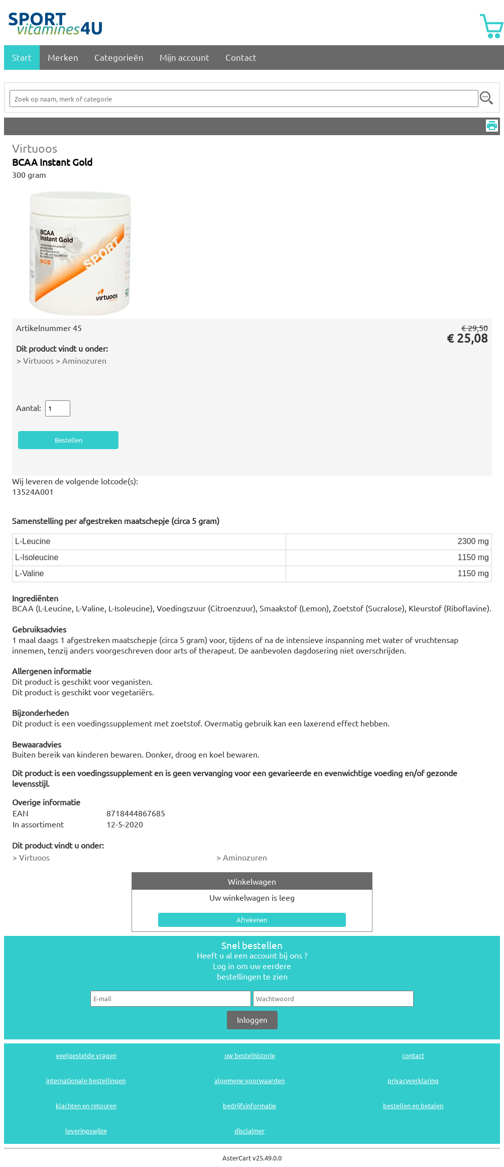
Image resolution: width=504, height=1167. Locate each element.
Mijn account (184, 57)
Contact (241, 57)
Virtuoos (34, 148)
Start (22, 57)
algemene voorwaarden (249, 1080)
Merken (63, 57)
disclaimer (249, 1130)
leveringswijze (86, 1130)
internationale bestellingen (85, 1080)
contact (413, 1055)
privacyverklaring (413, 1080)
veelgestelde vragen (86, 1055)
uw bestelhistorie (249, 1055)
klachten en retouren (86, 1105)
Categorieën (119, 57)
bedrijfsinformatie (249, 1105)
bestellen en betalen (413, 1105)
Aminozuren (84, 360)
